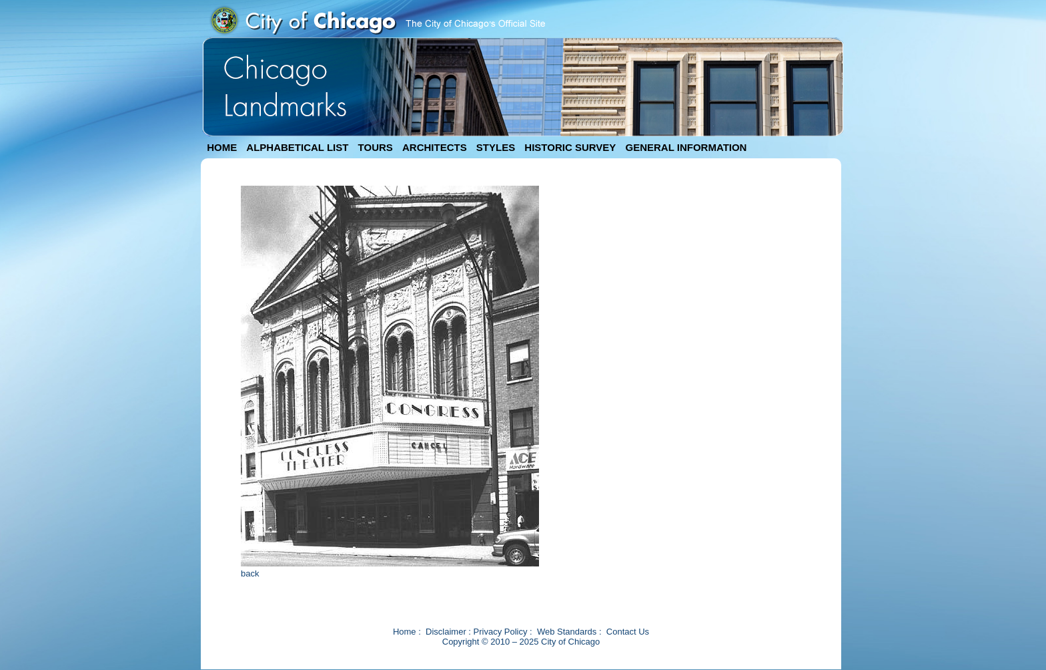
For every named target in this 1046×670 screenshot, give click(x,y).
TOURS (375, 147)
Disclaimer (446, 632)
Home (404, 632)
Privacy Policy (501, 632)
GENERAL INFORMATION (686, 147)
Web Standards (566, 632)
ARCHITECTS (434, 147)
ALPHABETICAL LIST (297, 147)
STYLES (495, 147)
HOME (222, 147)
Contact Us (627, 632)
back (250, 573)
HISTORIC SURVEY (570, 147)
